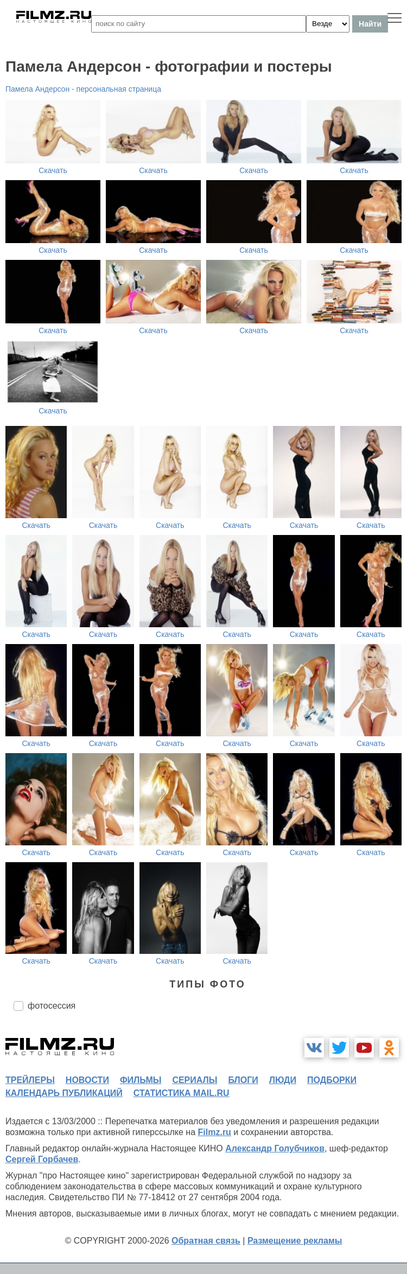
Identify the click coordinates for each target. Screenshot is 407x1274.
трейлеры (30, 1080)
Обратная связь (205, 1240)
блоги (243, 1080)
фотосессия (51, 1005)
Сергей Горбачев (41, 1159)
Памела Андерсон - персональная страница (83, 89)
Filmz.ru (214, 1132)
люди (282, 1080)
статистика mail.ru (181, 1093)
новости (87, 1080)
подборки (332, 1080)
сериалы (194, 1080)
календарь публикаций (64, 1093)
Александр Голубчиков (275, 1148)
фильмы (140, 1080)
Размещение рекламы (294, 1240)
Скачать (53, 170)
